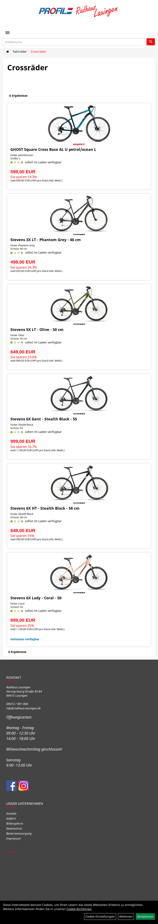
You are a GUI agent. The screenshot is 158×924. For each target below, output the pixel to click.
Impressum (13, 838)
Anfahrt (11, 818)
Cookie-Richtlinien (79, 909)
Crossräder (38, 51)
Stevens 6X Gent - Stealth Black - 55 (43, 418)
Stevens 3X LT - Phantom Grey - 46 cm (45, 239)
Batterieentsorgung (19, 833)
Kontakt (11, 813)
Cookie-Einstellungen (100, 916)
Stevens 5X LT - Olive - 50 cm (37, 329)
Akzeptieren (145, 916)
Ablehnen (126, 916)
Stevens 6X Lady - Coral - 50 (35, 597)
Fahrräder (20, 51)
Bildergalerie (14, 823)
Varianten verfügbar (24, 639)
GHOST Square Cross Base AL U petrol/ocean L (53, 149)
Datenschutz (14, 828)
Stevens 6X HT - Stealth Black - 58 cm (45, 508)
